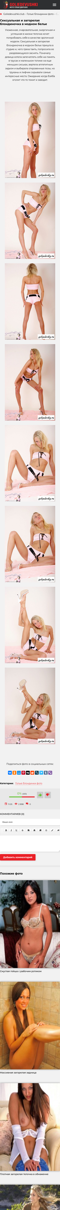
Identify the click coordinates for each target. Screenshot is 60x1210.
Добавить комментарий (17, 857)
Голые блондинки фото (28, 783)
